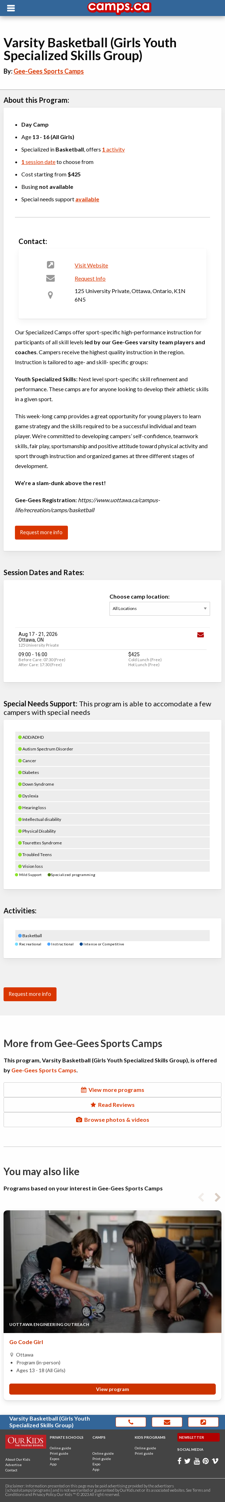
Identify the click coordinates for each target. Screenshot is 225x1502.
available (87, 199)
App (53, 1464)
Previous (200, 1196)
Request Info (90, 278)
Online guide (60, 1448)
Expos (54, 1458)
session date (38, 161)
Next (217, 1196)
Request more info (41, 532)
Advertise (13, 1465)
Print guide (59, 1453)
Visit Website (91, 265)
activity (113, 149)
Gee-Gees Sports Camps (49, 71)
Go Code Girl (26, 1342)
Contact (11, 1470)
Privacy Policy (44, 1494)
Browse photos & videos (112, 1119)
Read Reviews (113, 1104)
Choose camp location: (159, 608)
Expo (96, 1464)
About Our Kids (17, 1459)
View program (112, 1389)
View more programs (112, 1089)
